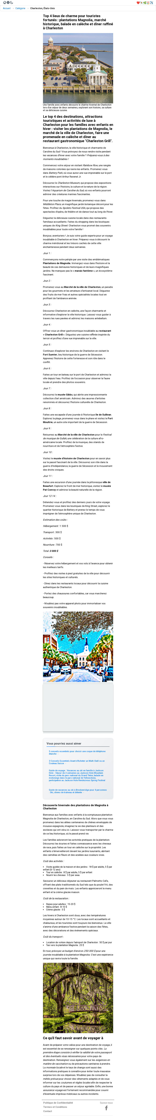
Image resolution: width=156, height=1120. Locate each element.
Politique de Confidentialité (58, 1102)
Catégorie (20, 8)
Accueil (6, 8)
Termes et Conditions (55, 1107)
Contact (47, 1111)
